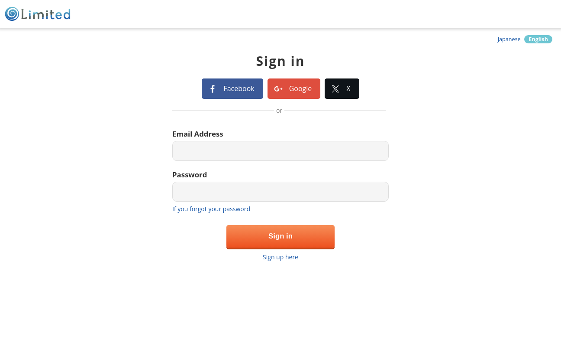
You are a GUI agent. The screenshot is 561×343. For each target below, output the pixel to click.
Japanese (509, 39)
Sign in (280, 236)
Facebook (238, 88)
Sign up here (280, 257)
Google (300, 88)
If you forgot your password (211, 209)
